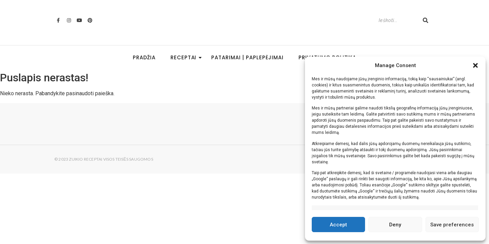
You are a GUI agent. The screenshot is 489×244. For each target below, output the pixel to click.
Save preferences (452, 225)
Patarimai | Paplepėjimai (247, 57)
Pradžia (144, 57)
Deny (395, 225)
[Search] (397, 20)
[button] (475, 65)
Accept (338, 225)
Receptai (185, 57)
